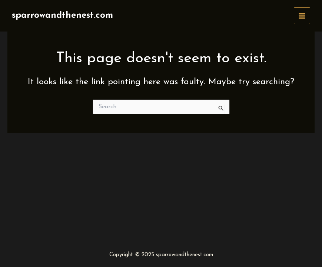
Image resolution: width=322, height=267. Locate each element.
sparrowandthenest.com (62, 15)
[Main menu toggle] (302, 15)
